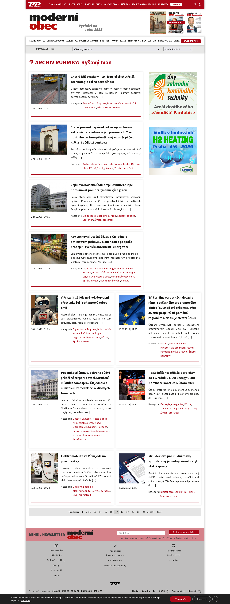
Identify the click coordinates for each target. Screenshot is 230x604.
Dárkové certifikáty (56, 560)
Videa (176, 40)
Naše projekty (93, 4)
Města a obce (104, 107)
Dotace (101, 268)
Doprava (101, 103)
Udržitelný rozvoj (99, 431)
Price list (173, 560)
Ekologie (111, 268)
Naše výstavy (111, 4)
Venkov (109, 168)
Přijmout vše (180, 599)
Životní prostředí (100, 40)
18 (122, 511)
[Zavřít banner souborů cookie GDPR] (215, 599)
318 (151, 511)
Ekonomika (35, 40)
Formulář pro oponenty (115, 565)
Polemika (84, 40)
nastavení (25, 600)
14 (100, 511)
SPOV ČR (75, 591)
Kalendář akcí (191, 41)
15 (106, 511)
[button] (184, 532)
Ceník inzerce (173, 555)
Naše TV (125, 4)
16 (111, 511)
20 (133, 511)
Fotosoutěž (56, 570)
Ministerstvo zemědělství (87, 422)
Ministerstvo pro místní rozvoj (177, 347)
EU (44, 40)
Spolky (100, 168)
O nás (52, 4)
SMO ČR (56, 591)
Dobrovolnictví (122, 164)
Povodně (165, 351)
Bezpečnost (89, 103)
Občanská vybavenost (123, 276)
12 (89, 511)
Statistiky (88, 219)
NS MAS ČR (86, 591)
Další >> (160, 511)
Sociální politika (126, 215)
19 (127, 511)
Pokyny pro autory (115, 555)
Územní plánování (110, 280)
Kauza (115, 40)
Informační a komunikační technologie (113, 272)
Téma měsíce (134, 40)
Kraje (113, 215)
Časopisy (62, 4)
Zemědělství (79, 439)
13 (95, 511)
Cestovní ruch (105, 164)
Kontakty (163, 4)
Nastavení (201, 599)
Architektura (90, 164)
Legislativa (71, 40)
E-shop (56, 565)
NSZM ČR (97, 591)
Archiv (135, 4)
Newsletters (149, 40)
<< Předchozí (72, 511)
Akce (56, 575)
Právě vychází (165, 40)
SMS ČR (65, 591)
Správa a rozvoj (55, 40)
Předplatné (76, 4)
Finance (87, 272)
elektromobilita (82, 490)
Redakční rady (115, 560)
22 (144, 511)
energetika (123, 268)
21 (138, 511)
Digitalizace (89, 215)
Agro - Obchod (148, 4)
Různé (123, 40)
